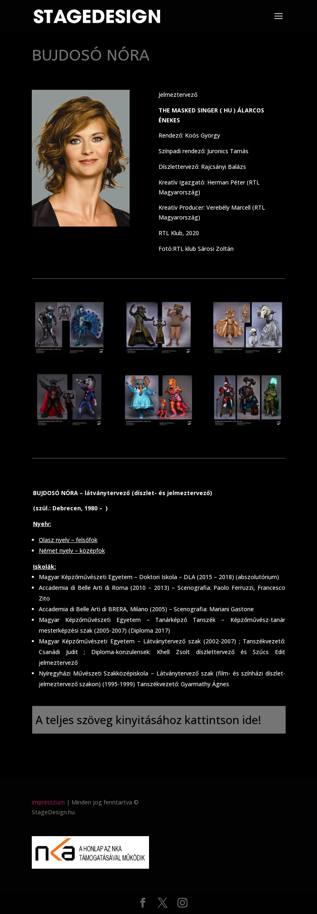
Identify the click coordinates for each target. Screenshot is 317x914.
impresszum (48, 802)
